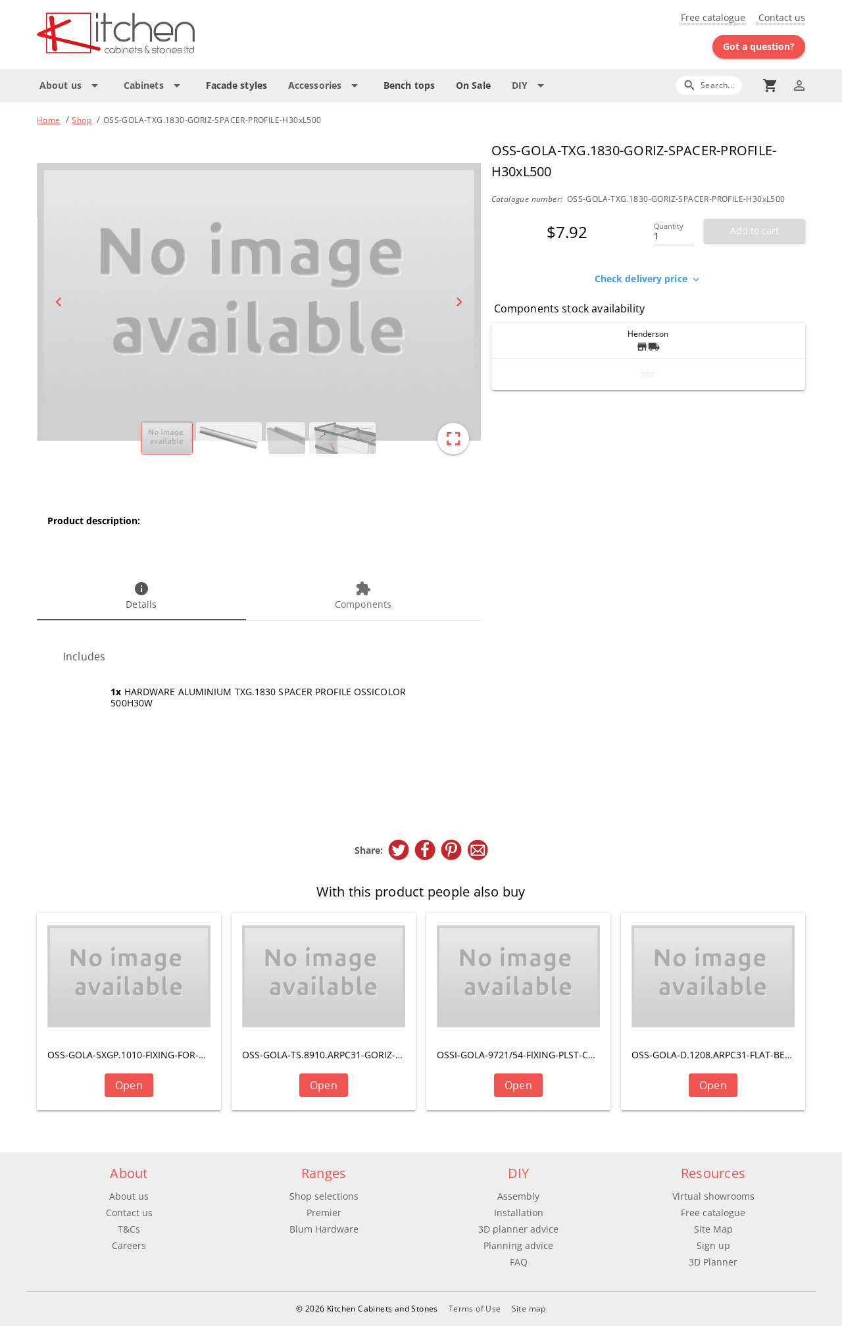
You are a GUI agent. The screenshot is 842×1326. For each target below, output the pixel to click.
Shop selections (324, 1196)
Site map (529, 1308)
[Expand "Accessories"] (325, 85)
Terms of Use (475, 1308)
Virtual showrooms (713, 1196)
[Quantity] (673, 232)
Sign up (713, 1245)
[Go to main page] (163, 34)
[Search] (709, 85)
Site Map (713, 1229)
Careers (129, 1245)
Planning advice (518, 1245)
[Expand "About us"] (71, 85)
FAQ (519, 1262)
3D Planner (713, 1262)
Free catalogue (713, 17)
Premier (324, 1212)
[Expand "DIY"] (530, 85)
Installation (518, 1212)
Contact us (780, 17)
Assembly (518, 1196)
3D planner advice (518, 1229)
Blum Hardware (324, 1229)
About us (129, 1196)
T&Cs (129, 1229)
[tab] (141, 596)
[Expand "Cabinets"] (154, 85)
